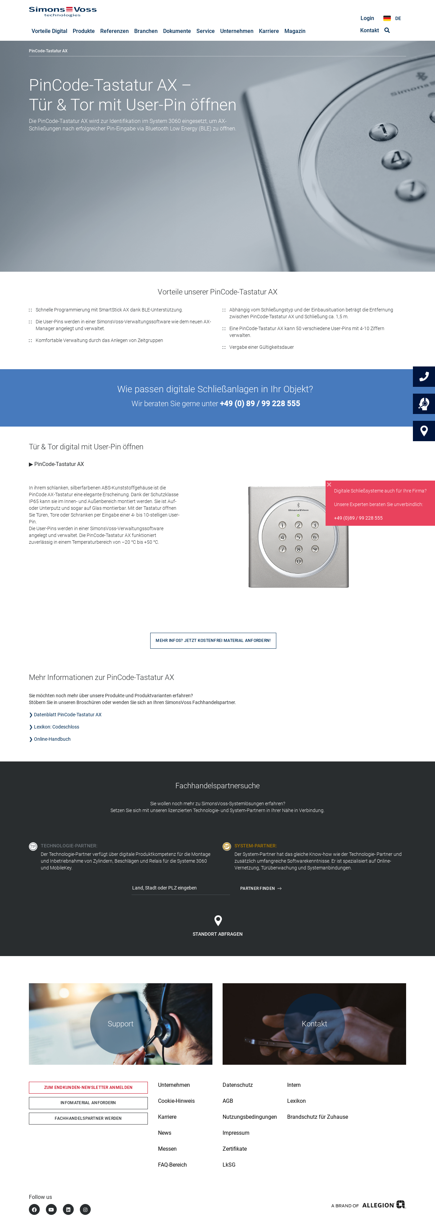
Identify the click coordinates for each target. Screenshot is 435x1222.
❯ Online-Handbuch (50, 739)
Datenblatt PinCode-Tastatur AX (68, 715)
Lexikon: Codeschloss (56, 727)
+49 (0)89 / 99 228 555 (358, 518)
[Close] (329, 484)
